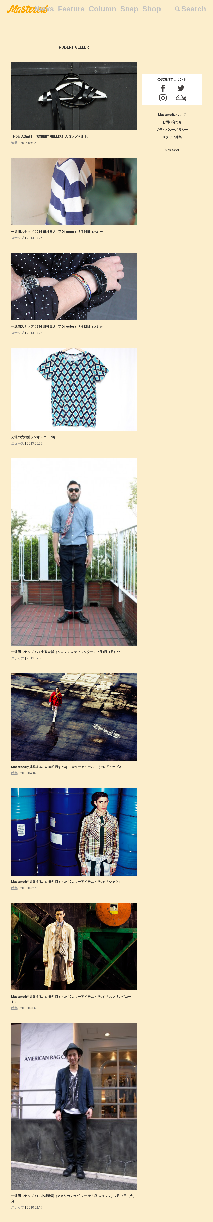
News (44, 9)
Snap (129, 9)
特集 (14, 773)
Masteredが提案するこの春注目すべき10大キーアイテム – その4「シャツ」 (66, 882)
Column (102, 9)
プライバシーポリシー (172, 130)
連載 (14, 143)
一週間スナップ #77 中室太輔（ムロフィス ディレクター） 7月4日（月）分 (65, 652)
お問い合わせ (172, 122)
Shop (151, 9)
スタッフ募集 (172, 137)
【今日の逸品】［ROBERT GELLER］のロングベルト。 (50, 136)
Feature (71, 9)
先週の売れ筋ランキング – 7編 (33, 437)
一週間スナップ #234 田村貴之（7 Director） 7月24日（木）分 (57, 232)
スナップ (17, 238)
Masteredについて (172, 115)
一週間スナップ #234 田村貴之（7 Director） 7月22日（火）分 (57, 326)
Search (193, 9)
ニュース (17, 443)
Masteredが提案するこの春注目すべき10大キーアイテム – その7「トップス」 (68, 767)
